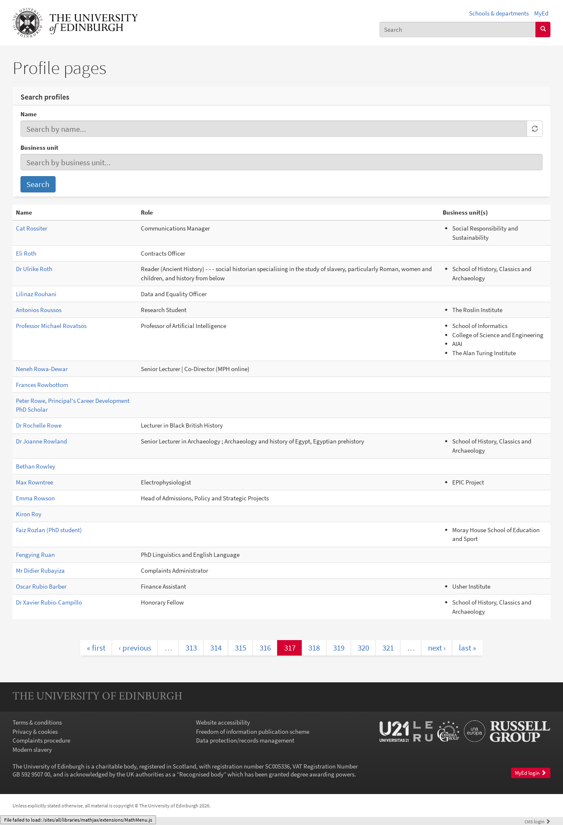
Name (28, 114)
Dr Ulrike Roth (34, 269)
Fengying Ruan (35, 555)
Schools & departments (499, 13)
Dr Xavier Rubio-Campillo (49, 602)
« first (96, 648)
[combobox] (458, 29)
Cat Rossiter (31, 228)
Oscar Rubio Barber (41, 586)
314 (216, 648)
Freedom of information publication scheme (252, 731)
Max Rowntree (34, 482)
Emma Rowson (35, 498)
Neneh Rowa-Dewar (42, 369)
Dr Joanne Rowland (41, 441)
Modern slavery (32, 749)
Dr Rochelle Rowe (38, 425)
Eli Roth (26, 253)
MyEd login (530, 772)
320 (363, 648)
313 (191, 648)
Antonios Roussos (38, 310)
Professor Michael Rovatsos (51, 326)
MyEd (541, 13)
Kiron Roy (28, 514)
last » (467, 648)
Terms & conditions (37, 722)
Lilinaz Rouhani (36, 294)
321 (388, 648)
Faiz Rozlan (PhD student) (49, 530)
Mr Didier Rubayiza (40, 570)
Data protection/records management (245, 740)
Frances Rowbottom (42, 385)
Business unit (39, 147)
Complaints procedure (41, 740)
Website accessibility (223, 722)
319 (338, 648)
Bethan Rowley (35, 466)
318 (314, 648)
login (537, 821)
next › (437, 648)
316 (265, 648)
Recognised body (201, 774)
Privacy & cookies (35, 731)
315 (240, 648)
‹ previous (135, 648)
